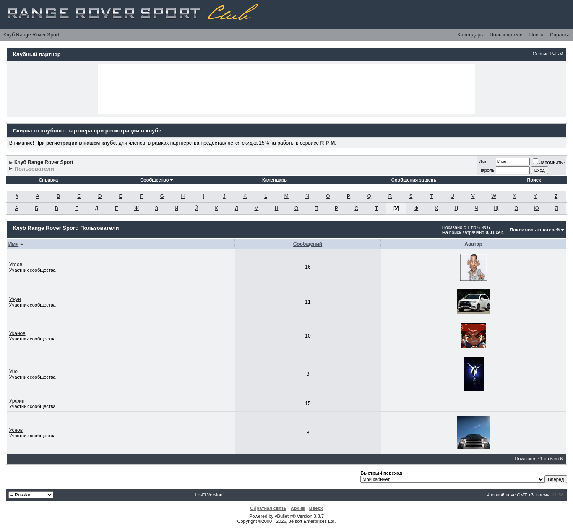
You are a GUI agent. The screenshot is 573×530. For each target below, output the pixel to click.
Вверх (316, 508)
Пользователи (506, 35)
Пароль (487, 170)
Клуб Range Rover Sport (31, 35)
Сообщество (156, 179)
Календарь (470, 35)
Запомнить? (549, 162)
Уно (13, 371)
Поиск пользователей (535, 229)
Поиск (536, 35)
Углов (15, 265)
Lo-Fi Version (208, 494)
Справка (560, 35)
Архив (298, 508)
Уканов (17, 333)
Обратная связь (268, 508)
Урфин (17, 401)
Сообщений (308, 244)
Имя (483, 161)
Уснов (16, 430)
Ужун (15, 299)
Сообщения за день (413, 179)
